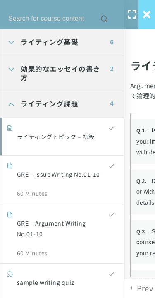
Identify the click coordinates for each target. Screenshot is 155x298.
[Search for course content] (104, 18)
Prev (145, 288)
